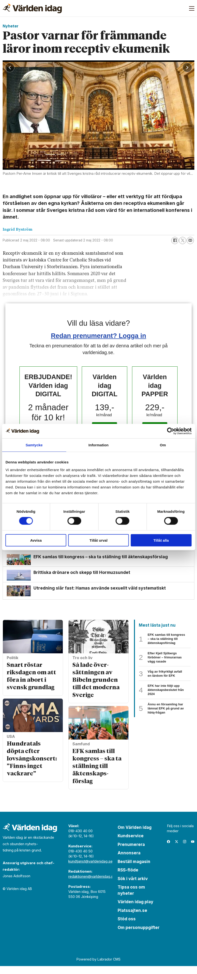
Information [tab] (99, 445)
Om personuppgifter (138, 935)
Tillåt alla (161, 540)
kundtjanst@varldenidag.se (90, 869)
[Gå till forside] (32, 8)
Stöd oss (127, 926)
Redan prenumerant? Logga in (98, 335)
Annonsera (129, 860)
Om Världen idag (135, 835)
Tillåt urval (98, 540)
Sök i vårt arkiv (133, 886)
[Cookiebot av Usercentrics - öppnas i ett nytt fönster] (170, 431)
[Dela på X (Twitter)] (182, 240)
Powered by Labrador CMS (98, 967)
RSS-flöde (128, 878)
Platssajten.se (132, 918)
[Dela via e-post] (190, 240)
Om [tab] (163, 445)
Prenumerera (131, 852)
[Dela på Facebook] (174, 240)
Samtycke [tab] (34, 445)
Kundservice (131, 843)
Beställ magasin (134, 869)
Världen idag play (135, 909)
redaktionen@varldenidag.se (91, 884)
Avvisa (36, 540)
